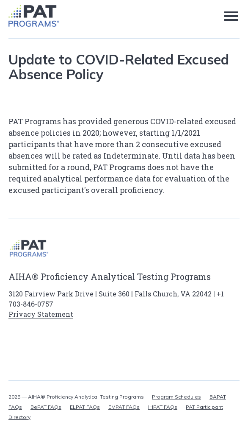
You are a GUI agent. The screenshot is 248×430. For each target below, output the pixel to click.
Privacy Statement (40, 314)
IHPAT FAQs (162, 407)
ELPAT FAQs (85, 407)
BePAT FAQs (45, 407)
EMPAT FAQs (124, 407)
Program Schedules (176, 397)
